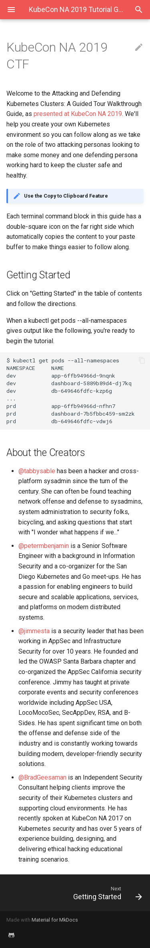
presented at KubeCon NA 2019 (78, 114)
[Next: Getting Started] (93, 893)
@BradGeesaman (42, 777)
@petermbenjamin (43, 546)
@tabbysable (36, 471)
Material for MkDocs (55, 920)
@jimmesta (34, 631)
